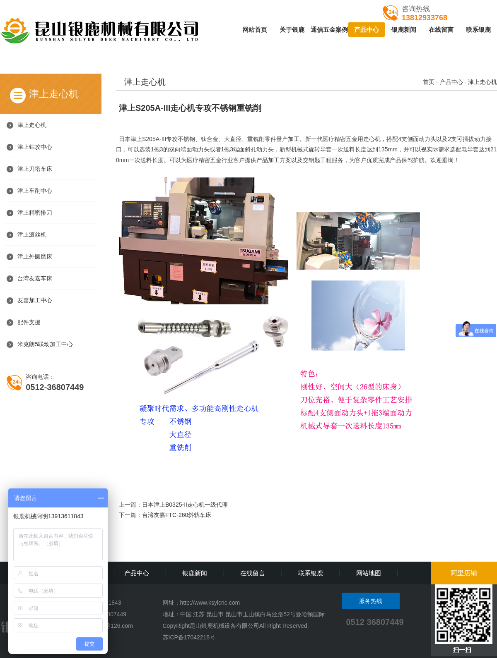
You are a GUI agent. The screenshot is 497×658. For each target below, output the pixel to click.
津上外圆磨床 (34, 256)
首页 (428, 82)
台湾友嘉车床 (34, 278)
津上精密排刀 (34, 212)
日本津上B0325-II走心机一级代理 (185, 504)
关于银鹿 (292, 29)
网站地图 (368, 573)
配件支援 (29, 322)
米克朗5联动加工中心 (45, 344)
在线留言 (441, 29)
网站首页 (254, 29)
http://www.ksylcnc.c (206, 602)
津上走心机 (31, 125)
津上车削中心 (34, 190)
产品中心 (366, 29)
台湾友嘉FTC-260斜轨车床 (176, 515)
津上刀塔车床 (34, 168)
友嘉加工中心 (34, 300)
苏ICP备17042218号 (189, 637)
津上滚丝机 (31, 234)
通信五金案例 (329, 29)
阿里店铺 (464, 573)
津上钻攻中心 (34, 147)
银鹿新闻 (403, 29)
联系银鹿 (478, 29)
